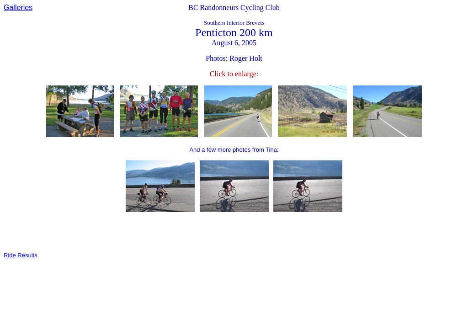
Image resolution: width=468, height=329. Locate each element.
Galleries (18, 7)
